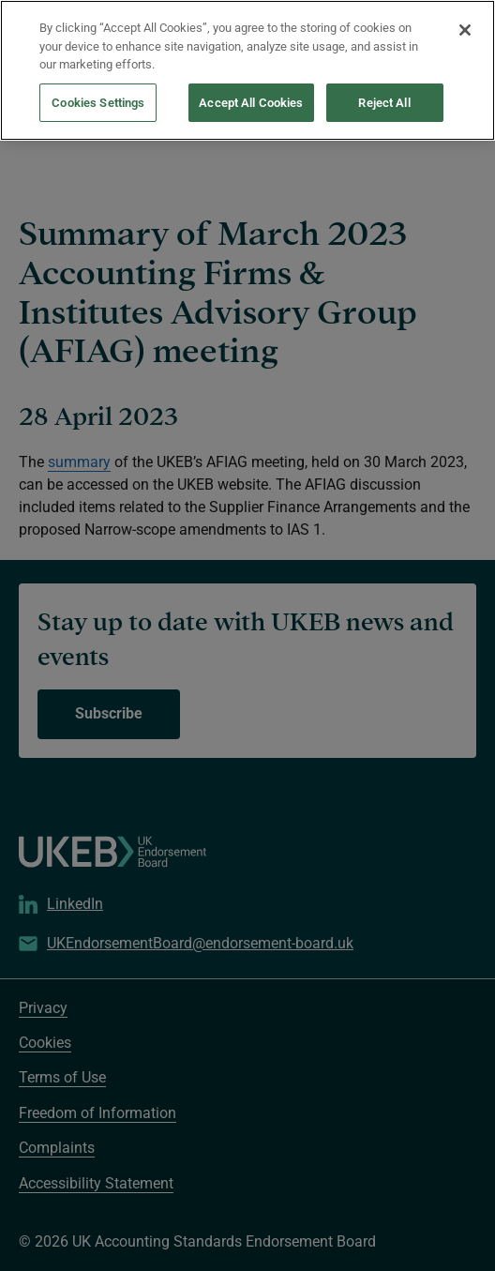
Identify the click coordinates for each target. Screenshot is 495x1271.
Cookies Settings (98, 73)
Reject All (384, 73)
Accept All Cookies (251, 73)
